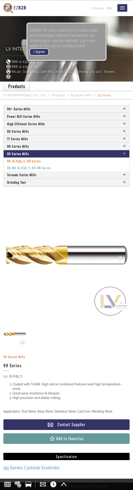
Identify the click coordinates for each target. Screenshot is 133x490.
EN (109, 8)
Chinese (98, 8)
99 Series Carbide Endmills (31, 468)
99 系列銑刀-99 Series (24, 161)
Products (58, 95)
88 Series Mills (66, 146)
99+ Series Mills (66, 108)
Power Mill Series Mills (66, 116)
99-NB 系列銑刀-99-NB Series (29, 167)
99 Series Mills (81, 95)
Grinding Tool (66, 182)
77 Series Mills (66, 138)
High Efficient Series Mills (66, 123)
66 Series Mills (66, 131)
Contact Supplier (66, 424)
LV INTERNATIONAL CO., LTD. (24, 95)
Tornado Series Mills (66, 174)
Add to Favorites (66, 438)
